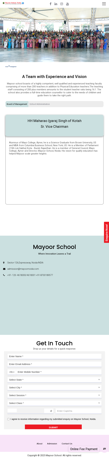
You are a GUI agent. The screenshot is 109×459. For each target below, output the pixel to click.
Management (13, 66)
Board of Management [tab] (17, 104)
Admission (52, 443)
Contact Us (67, 443)
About (39, 443)
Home (6, 66)
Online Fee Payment (84, 449)
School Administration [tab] (40, 104)
